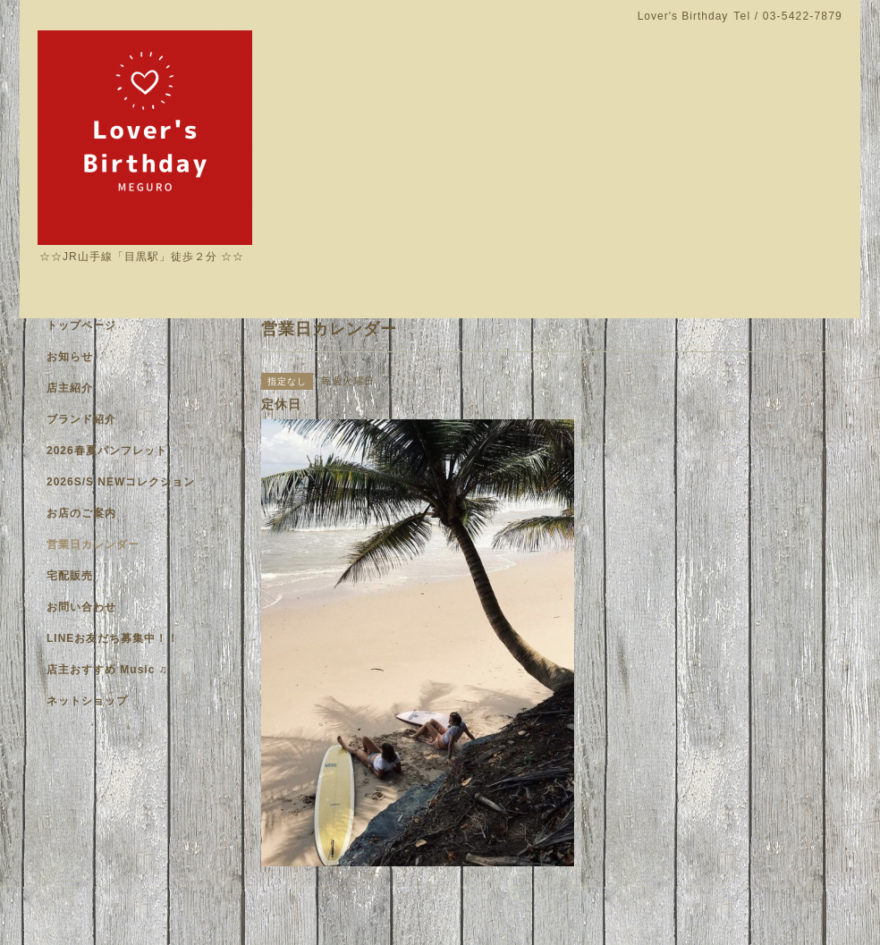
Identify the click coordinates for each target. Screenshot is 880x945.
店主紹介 (70, 388)
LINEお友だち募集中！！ (113, 638)
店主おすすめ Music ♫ (107, 669)
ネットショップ (87, 701)
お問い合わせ (81, 607)
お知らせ (70, 356)
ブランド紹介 (81, 419)
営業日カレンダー (93, 544)
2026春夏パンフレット (107, 450)
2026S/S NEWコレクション (121, 482)
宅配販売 (70, 576)
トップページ (81, 325)
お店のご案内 (81, 513)
